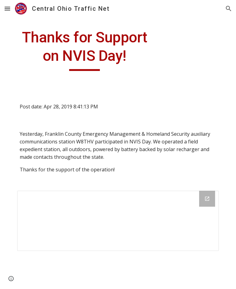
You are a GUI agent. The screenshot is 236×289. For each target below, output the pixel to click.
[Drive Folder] (117, 221)
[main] (84, 49)
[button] (7, 8)
